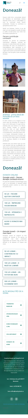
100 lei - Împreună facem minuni (12, 204)
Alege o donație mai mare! (13, 222)
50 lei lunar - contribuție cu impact (11, 253)
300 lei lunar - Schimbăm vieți (11, 282)
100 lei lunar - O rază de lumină (11, 264)
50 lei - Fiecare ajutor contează (12, 195)
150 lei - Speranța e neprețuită (13, 213)
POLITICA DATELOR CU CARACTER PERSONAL (14, 404)
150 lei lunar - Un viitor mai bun (12, 273)
